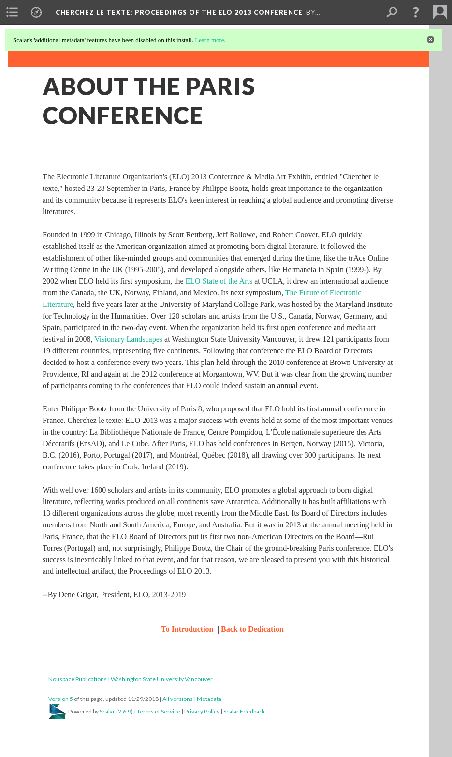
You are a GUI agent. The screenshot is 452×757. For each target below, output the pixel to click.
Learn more (209, 40)
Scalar (107, 711)
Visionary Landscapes (128, 339)
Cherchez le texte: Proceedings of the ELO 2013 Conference (179, 12)
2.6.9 (124, 711)
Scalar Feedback (244, 711)
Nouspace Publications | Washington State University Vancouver (130, 679)
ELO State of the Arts (220, 281)
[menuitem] (12, 12)
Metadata (209, 698)
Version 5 (60, 698)
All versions (177, 698)
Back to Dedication (252, 629)
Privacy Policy (201, 711)
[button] (416, 12)
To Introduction (188, 629)
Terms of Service (158, 711)
